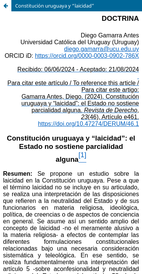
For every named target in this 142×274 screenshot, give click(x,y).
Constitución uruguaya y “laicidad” (54, 5)
